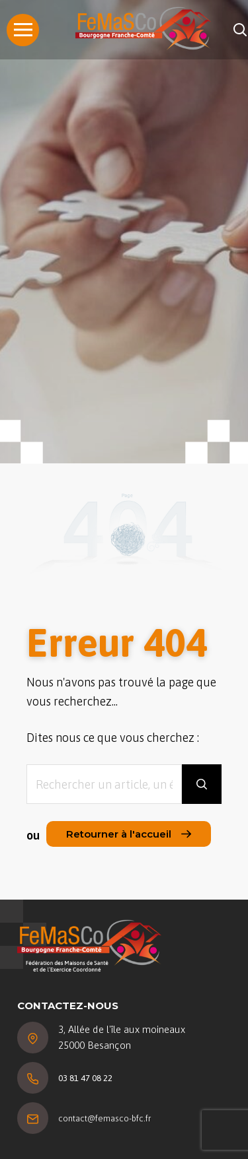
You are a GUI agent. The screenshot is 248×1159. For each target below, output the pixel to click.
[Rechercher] (239, 29)
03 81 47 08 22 (85, 1078)
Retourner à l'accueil (128, 834)
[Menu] (23, 30)
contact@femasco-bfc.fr (104, 1118)
